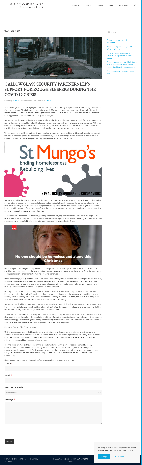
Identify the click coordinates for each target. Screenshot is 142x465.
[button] (135, 5)
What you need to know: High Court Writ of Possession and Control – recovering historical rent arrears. (121, 64)
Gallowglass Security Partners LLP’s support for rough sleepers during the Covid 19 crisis (50, 89)
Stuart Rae (16, 101)
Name (8, 363)
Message (10, 399)
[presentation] (22, 431)
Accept (104, 456)
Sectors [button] (88, 5)
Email (8, 375)
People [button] (100, 5)
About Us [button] (76, 5)
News (111, 5)
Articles (48, 101)
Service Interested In (14, 387)
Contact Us (123, 5)
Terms (20, 459)
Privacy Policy (10, 459)
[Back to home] (26, 5)
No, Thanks (119, 456)
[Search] (121, 32)
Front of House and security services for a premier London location (119, 55)
